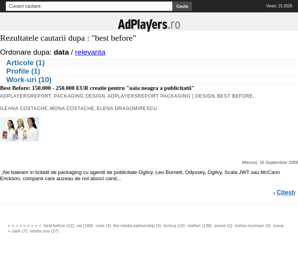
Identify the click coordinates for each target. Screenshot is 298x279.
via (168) (84, 225)
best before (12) (59, 225)
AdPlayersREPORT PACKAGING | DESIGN (161, 96)
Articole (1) (25, 63)
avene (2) (223, 225)
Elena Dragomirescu (127, 108)
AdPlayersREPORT (26, 96)
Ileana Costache (24, 108)
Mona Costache (72, 108)
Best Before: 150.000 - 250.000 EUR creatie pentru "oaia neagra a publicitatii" (97, 88)
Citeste (287, 192)
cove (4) (103, 225)
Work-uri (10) (29, 80)
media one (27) (44, 231)
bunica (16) (174, 225)
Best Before (235, 96)
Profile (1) (23, 71)
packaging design (80, 96)
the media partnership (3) (137, 225)
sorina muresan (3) (252, 225)
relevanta (90, 52)
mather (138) (199, 225)
